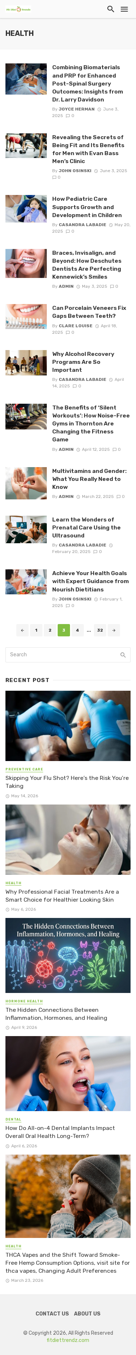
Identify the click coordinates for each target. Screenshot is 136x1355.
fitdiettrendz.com (68, 1340)
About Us (87, 1314)
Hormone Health (24, 1001)
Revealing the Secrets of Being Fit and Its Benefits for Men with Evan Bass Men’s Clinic (88, 149)
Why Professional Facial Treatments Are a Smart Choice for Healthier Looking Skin (62, 895)
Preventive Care (24, 769)
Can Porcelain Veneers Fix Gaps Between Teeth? (89, 311)
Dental (13, 1119)
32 (100, 630)
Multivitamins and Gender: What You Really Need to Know (89, 478)
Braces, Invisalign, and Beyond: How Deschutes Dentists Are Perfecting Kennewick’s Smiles (86, 264)
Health (13, 883)
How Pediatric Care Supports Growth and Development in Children (87, 206)
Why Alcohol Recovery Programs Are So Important (83, 361)
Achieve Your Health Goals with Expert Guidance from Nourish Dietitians (90, 581)
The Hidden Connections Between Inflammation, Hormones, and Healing (56, 1013)
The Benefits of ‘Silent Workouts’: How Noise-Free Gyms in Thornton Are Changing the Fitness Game (91, 423)
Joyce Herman (77, 109)
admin (66, 286)
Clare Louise (75, 325)
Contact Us (52, 1314)
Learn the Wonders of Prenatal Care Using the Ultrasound (86, 527)
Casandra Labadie (82, 224)
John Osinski (75, 170)
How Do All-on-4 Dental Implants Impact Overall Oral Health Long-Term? (60, 1132)
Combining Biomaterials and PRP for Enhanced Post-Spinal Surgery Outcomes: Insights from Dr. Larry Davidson (87, 83)
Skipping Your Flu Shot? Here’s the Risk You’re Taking (67, 781)
